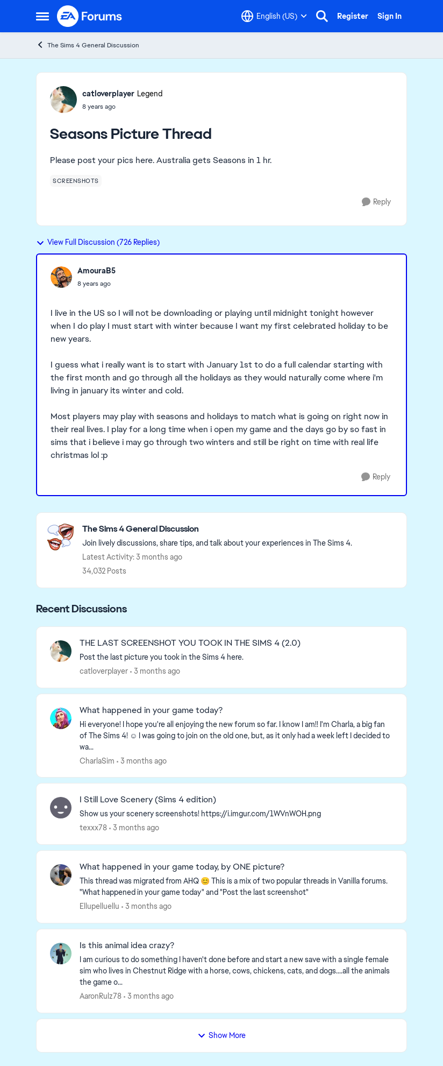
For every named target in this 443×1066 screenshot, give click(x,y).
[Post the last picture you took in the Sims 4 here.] (236, 657)
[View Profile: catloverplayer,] (61, 651)
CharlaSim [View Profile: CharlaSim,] (97, 760)
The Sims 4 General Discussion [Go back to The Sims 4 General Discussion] (87, 45)
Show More (221, 1035)
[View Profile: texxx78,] (61, 807)
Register (352, 16)
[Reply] (376, 202)
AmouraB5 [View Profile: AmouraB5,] (96, 271)
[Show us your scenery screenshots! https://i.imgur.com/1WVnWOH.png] (236, 814)
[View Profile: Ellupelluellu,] (61, 875)
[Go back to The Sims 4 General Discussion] (217, 529)
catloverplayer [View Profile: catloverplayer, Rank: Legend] (108, 93)
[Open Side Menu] (42, 16)
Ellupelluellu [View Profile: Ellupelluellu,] (99, 906)
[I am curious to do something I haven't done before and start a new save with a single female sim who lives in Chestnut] (236, 971)
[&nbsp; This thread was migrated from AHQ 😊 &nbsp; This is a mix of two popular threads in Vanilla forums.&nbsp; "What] (236, 887)
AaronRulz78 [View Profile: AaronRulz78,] (101, 996)
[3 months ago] (155, 671)
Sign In (389, 16)
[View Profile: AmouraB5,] (61, 277)
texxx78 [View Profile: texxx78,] (93, 827)
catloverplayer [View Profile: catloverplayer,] (104, 671)
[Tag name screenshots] (76, 181)
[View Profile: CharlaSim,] (61, 718)
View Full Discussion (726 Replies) (98, 242)
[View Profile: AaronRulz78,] (61, 953)
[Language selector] (274, 16)
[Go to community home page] (90, 16)
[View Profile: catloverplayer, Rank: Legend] (63, 99)
